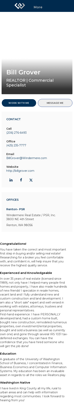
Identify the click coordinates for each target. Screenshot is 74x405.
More (38, 7)
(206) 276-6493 (16, 132)
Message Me (55, 103)
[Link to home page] (20, 6)
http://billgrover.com (20, 171)
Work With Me (18, 103)
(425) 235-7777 (16, 145)
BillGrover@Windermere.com (26, 158)
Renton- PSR (15, 209)
